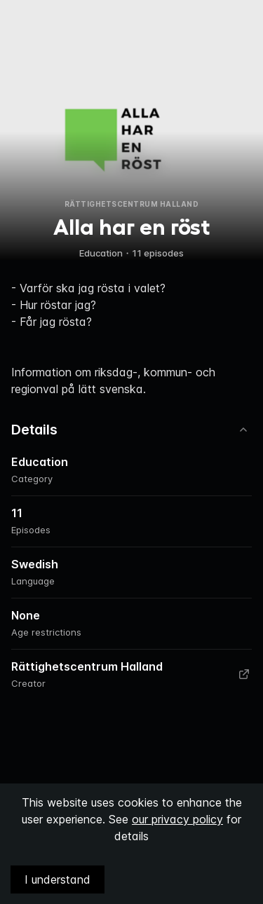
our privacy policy (177, 819)
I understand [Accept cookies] (57, 879)
